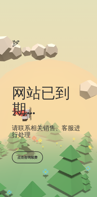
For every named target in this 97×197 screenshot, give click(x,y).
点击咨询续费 (27, 157)
